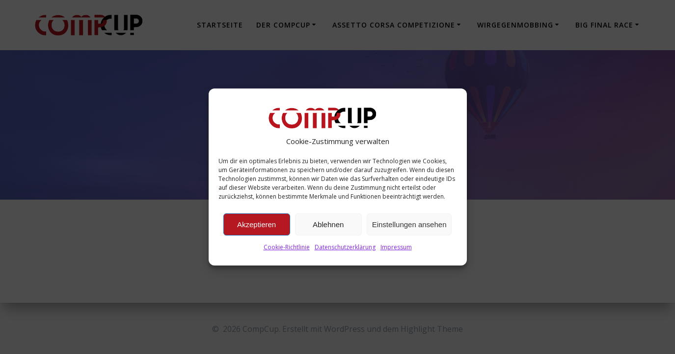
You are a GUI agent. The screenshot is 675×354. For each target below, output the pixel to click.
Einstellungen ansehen (409, 224)
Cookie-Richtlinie (287, 247)
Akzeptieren (256, 224)
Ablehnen (328, 224)
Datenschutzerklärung (345, 247)
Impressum (396, 247)
